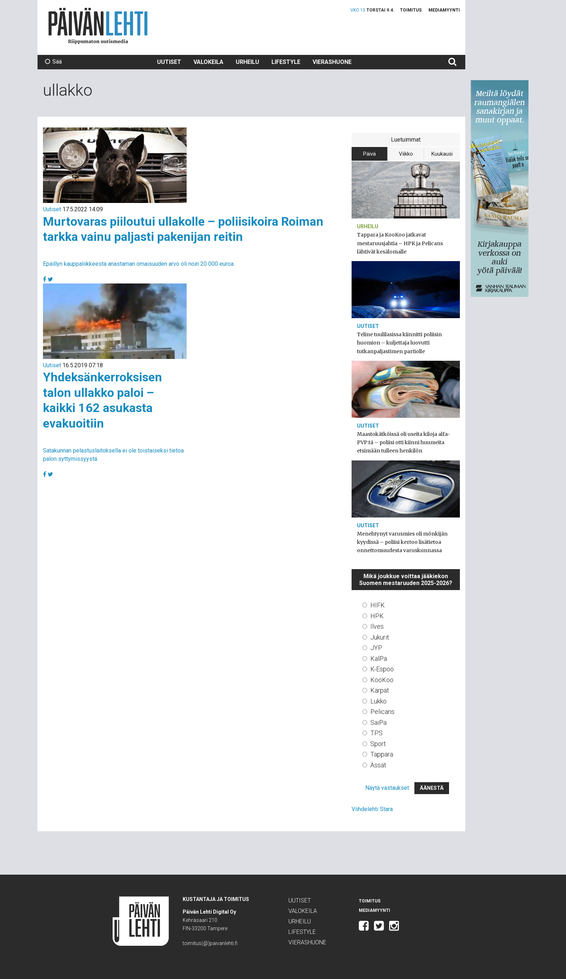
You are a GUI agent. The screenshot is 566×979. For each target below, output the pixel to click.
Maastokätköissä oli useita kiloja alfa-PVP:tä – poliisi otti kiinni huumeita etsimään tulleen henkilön (403, 442)
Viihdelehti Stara (372, 809)
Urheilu (247, 62)
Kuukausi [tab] (442, 154)
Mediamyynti (444, 10)
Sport (378, 744)
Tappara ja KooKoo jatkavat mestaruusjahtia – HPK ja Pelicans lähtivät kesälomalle (400, 243)
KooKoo (381, 680)
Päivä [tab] (369, 154)
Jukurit (379, 637)
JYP (376, 647)
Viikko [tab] (406, 154)
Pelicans (382, 711)
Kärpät (379, 690)
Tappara (381, 754)
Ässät (378, 765)
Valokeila (208, 62)
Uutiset (169, 62)
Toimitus (411, 10)
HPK (377, 616)
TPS (376, 733)
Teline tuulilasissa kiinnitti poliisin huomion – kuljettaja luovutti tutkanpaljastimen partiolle (399, 342)
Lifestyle (285, 62)
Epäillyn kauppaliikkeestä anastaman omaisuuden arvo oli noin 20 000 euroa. (139, 263)
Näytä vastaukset (387, 787)
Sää (53, 61)
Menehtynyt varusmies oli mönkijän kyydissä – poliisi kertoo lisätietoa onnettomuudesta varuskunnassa (402, 542)
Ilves (377, 626)
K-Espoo (382, 669)
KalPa (378, 658)
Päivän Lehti (98, 26)
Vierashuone (332, 62)
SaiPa (378, 722)
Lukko (378, 701)
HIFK (377, 605)
